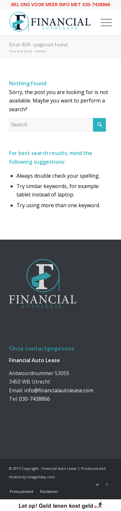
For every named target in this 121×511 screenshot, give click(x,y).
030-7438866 (34, 398)
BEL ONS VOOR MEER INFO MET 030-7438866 (60, 4)
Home (40, 51)
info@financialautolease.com (58, 390)
